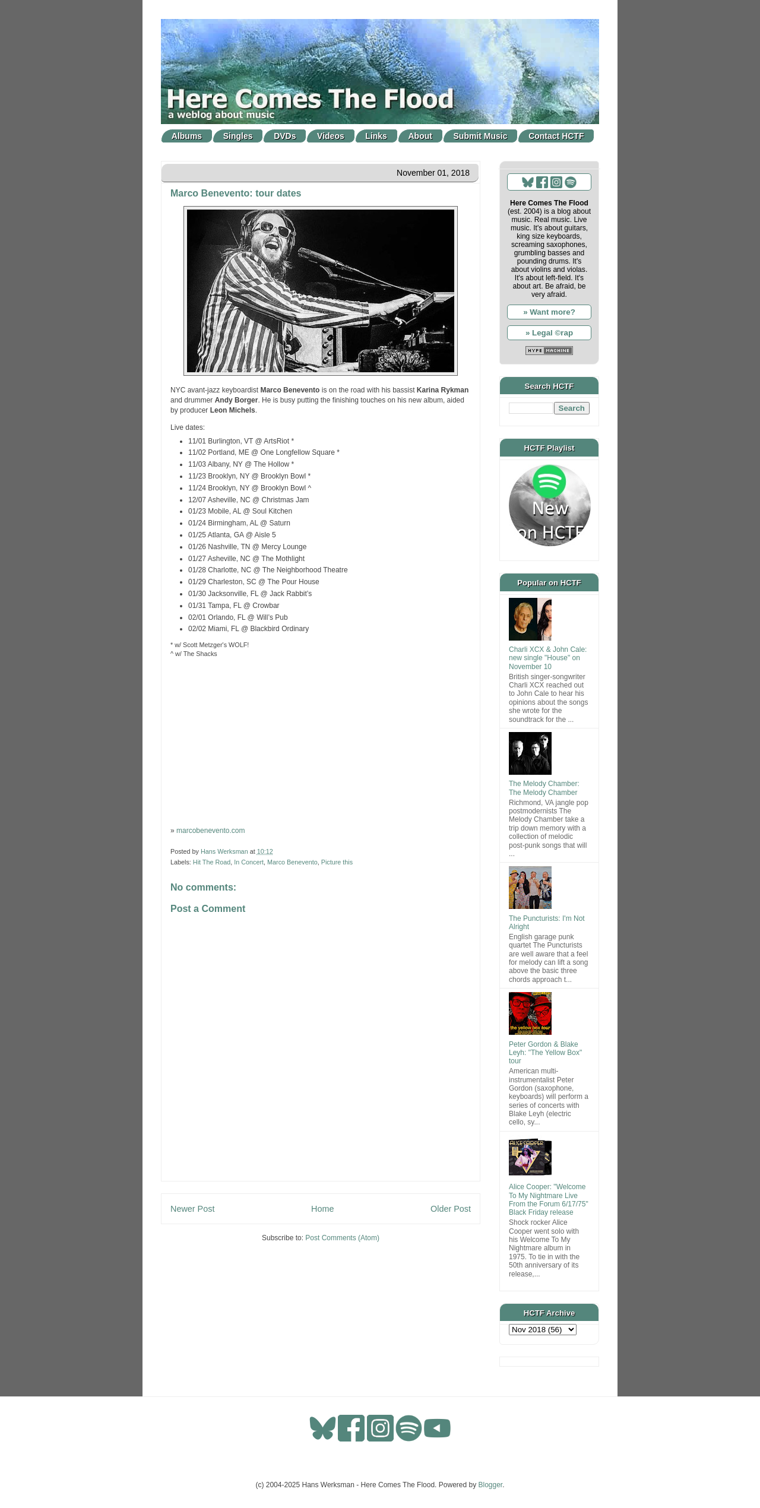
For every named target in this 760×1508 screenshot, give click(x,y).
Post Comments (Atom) (342, 1238)
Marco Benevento (292, 862)
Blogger (491, 1485)
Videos (330, 136)
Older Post (450, 1209)
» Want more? (549, 312)
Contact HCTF (556, 136)
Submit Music (481, 136)
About (420, 136)
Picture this (337, 862)
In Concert (249, 862)
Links (376, 136)
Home (322, 1209)
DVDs (285, 136)
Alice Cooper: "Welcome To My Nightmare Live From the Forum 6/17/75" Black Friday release (548, 1199)
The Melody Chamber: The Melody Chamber (544, 788)
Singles (238, 136)
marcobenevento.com (210, 830)
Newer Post (192, 1209)
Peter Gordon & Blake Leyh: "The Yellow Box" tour (545, 1053)
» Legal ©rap (549, 332)
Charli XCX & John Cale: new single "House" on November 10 (548, 658)
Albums (187, 136)
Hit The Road (211, 862)
